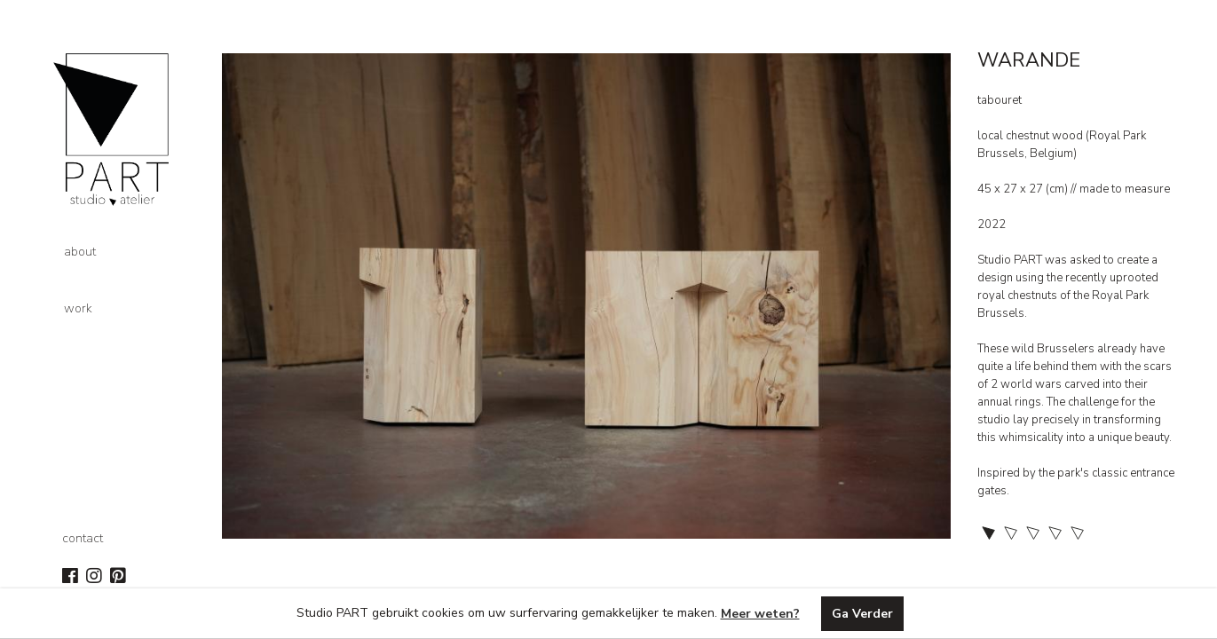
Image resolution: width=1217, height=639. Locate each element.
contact (82, 538)
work (78, 308)
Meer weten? (760, 613)
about (80, 251)
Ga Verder (862, 613)
